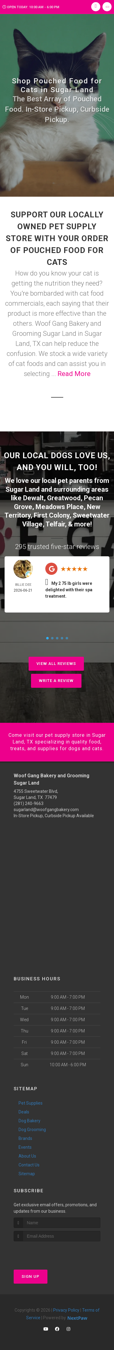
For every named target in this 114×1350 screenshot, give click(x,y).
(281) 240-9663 (28, 803)
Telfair (55, 524)
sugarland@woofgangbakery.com (46, 809)
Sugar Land (22, 489)
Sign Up (31, 1276)
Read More (74, 374)
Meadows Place (60, 507)
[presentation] (46, 1252)
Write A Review (56, 680)
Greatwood (64, 498)
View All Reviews (56, 663)
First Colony (51, 515)
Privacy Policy (66, 1310)
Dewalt (33, 498)
